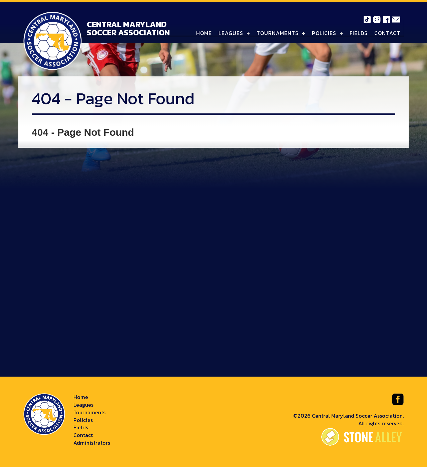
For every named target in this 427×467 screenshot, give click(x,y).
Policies (324, 33)
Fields (359, 33)
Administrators (91, 443)
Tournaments (278, 33)
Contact (387, 33)
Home (204, 33)
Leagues (231, 33)
